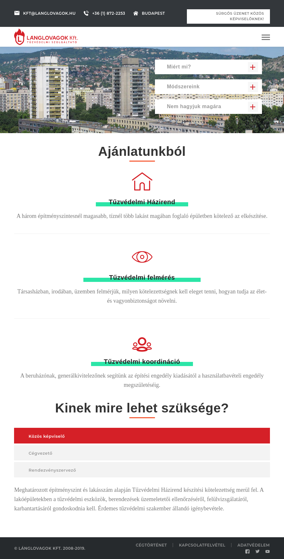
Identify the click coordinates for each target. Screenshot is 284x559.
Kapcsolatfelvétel (202, 545)
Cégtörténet (151, 545)
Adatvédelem (253, 545)
